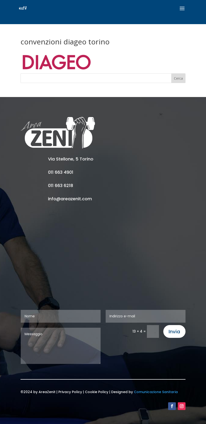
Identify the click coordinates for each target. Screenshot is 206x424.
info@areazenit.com (70, 199)
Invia (174, 331)
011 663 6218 (60, 185)
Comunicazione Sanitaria (156, 391)
